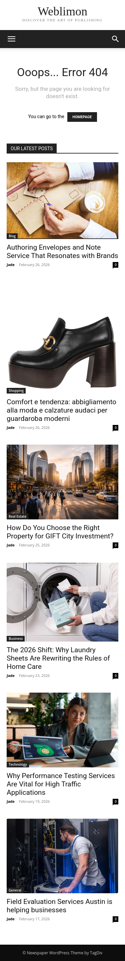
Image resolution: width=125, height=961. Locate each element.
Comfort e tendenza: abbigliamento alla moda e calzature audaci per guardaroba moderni (61, 410)
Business (16, 638)
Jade (11, 264)
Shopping (16, 390)
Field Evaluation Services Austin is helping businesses (59, 906)
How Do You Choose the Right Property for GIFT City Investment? (60, 532)
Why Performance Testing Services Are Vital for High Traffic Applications (61, 784)
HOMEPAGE (82, 117)
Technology (18, 764)
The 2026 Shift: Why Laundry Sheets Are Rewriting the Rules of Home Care (58, 658)
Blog (12, 236)
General (15, 890)
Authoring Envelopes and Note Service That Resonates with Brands (62, 251)
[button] (11, 39)
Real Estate (17, 516)
